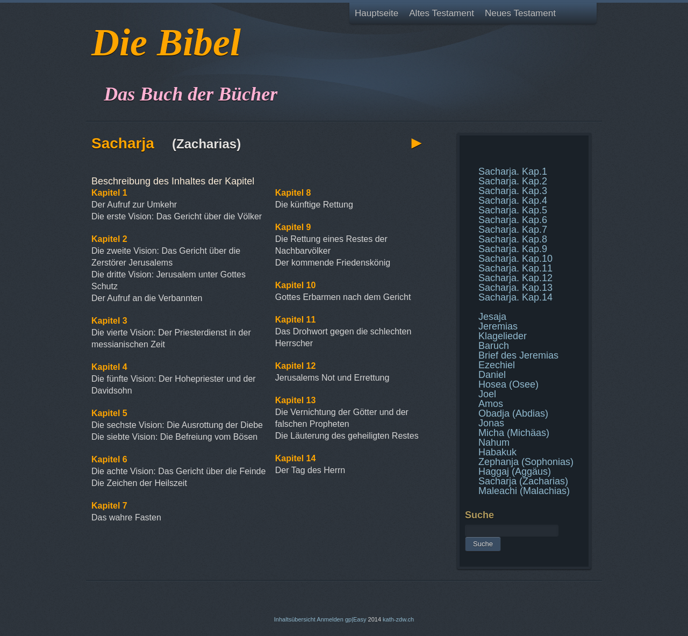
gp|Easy (356, 619)
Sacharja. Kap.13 (515, 287)
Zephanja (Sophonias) (526, 461)
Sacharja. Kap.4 (512, 200)
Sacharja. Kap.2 (512, 181)
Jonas (491, 423)
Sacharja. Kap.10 (515, 258)
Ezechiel (496, 365)
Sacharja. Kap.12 (515, 278)
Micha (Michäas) (513, 432)
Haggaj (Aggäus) (514, 471)
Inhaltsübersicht (295, 619)
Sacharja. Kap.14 (515, 297)
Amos (490, 403)
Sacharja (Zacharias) (523, 481)
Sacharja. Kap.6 (512, 220)
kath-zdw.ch (398, 619)
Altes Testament (441, 13)
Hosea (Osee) (508, 384)
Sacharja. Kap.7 (512, 229)
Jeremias (498, 326)
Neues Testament (520, 13)
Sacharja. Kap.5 (512, 210)
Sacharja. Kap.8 (512, 239)
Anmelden (330, 619)
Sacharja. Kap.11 (515, 268)
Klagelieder (502, 336)
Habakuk (497, 452)
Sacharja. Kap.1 (512, 171)
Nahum (494, 442)
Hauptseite (376, 13)
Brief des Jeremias (518, 355)
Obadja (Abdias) (513, 413)
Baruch (493, 345)
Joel (487, 394)
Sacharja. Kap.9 (512, 249)
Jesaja (492, 316)
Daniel (492, 374)
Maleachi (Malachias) (524, 490)
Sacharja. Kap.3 (512, 190)
